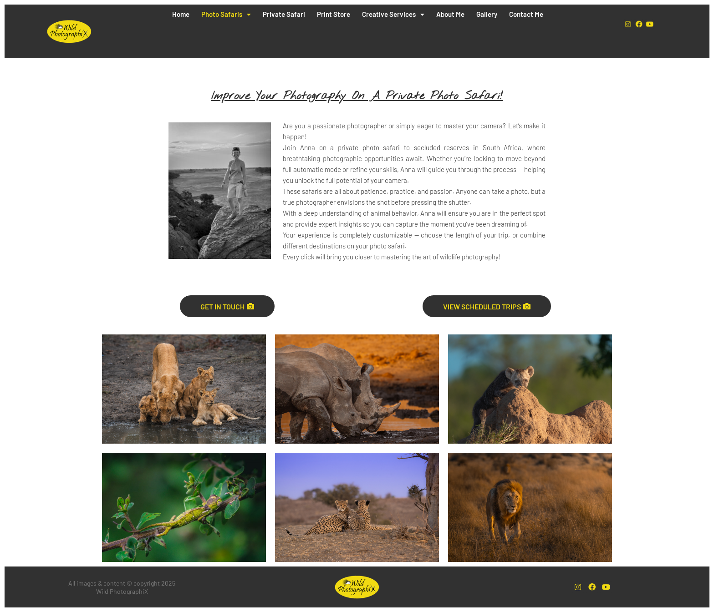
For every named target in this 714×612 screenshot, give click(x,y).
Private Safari (284, 14)
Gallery (486, 14)
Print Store (333, 14)
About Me (450, 14)
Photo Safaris (226, 14)
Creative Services (393, 14)
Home (180, 14)
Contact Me (526, 14)
